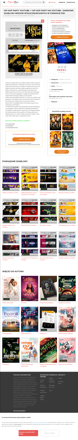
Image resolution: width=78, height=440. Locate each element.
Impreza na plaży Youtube (66, 192)
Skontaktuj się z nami (52, 386)
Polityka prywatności (43, 391)
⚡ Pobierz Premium (23, 139)
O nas (50, 390)
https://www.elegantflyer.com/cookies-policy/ (31, 424)
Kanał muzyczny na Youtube (8, 259)
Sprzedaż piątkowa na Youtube (46, 259)
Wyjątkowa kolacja (64, 302)
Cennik (60, 378)
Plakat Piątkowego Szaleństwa (27, 365)
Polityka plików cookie (42, 397)
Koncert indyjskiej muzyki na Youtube (48, 193)
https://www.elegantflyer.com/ (40, 422)
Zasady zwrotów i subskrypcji (52, 380)
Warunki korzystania (43, 386)
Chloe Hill (59, 86)
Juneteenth (5, 364)
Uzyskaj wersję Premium (61, 151)
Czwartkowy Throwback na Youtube (29, 259)
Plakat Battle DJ (26, 333)
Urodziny (24, 302)
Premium (52, 2)
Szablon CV (43, 333)
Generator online (60, 382)
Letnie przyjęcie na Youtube (66, 225)
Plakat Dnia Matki (7, 302)
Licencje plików (42, 381)
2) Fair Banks (9, 126)
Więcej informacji (54, 91)
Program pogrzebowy (46, 302)
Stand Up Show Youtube (28, 225)
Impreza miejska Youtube (10, 192)
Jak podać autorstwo (55, 98)
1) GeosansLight (10, 124)
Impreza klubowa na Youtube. (8, 226)
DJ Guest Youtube (45, 225)
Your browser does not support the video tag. (62, 52)
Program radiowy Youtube (66, 258)
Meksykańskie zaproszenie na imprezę (48, 365)
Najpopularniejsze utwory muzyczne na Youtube (29, 193)
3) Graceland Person (11, 127)
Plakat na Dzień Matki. (65, 364)
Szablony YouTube (64, 79)
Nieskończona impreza (65, 333)
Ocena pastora (6, 333)
